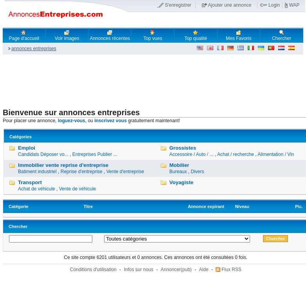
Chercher (281, 35)
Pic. (299, 206)
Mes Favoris (238, 35)
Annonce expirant (206, 206)
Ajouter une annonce (230, 5)
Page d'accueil (24, 35)
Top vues (152, 35)
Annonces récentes (110, 35)
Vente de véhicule (77, 189)
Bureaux (178, 171)
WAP (294, 5)
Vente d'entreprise (125, 171)
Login (274, 5)
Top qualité (195, 35)
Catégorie (19, 206)
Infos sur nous (138, 269)
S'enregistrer (178, 5)
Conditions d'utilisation (93, 269)
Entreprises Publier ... (94, 154)
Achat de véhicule (36, 189)
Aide (204, 269)
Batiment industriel (37, 171)
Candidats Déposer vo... (43, 154)
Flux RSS (231, 269)
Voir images (67, 35)
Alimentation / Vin (275, 154)
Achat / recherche (235, 154)
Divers (197, 171)
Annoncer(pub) (175, 269)
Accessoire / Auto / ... (191, 154)
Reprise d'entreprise (82, 171)
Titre (88, 206)
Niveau (242, 206)
